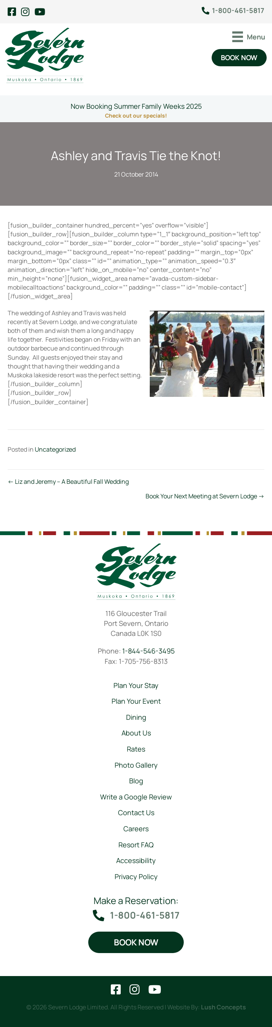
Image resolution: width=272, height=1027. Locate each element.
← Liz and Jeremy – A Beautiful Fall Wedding (68, 481)
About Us (136, 732)
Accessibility (136, 860)
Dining (136, 717)
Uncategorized (55, 449)
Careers (136, 828)
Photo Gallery (136, 764)
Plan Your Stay (136, 685)
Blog (136, 780)
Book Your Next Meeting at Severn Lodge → (205, 496)
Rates (136, 748)
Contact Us (136, 812)
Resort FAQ (136, 844)
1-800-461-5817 (238, 10)
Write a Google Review (136, 796)
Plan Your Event (136, 701)
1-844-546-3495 (148, 650)
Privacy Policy (136, 876)
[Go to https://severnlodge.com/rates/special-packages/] (136, 108)
